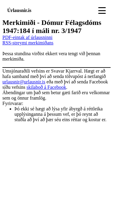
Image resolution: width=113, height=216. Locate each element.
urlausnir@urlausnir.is (23, 81)
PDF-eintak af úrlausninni (27, 37)
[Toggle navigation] (102, 10)
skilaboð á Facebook (46, 87)
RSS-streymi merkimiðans (27, 42)
